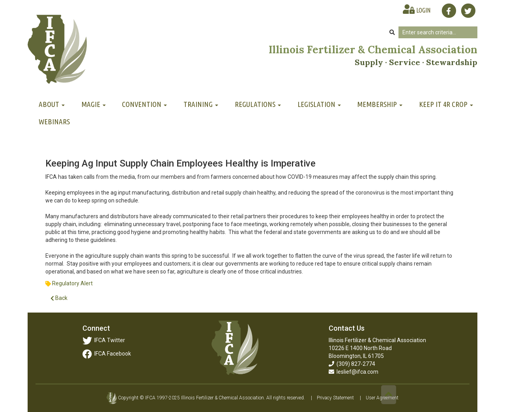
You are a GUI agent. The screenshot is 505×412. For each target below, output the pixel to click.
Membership (379, 104)
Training (200, 104)
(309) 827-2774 (352, 364)
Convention (144, 104)
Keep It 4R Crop (446, 104)
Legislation (319, 104)
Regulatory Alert (72, 283)
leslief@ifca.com (353, 372)
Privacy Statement (335, 398)
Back (58, 298)
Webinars (54, 121)
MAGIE (93, 104)
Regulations (258, 104)
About (52, 104)
